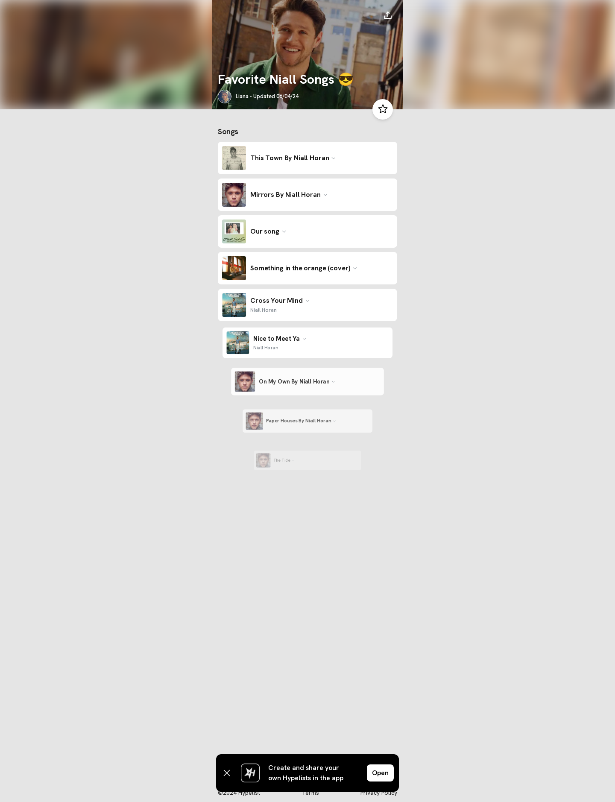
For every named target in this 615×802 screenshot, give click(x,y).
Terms (310, 792)
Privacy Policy (378, 792)
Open (380, 772)
